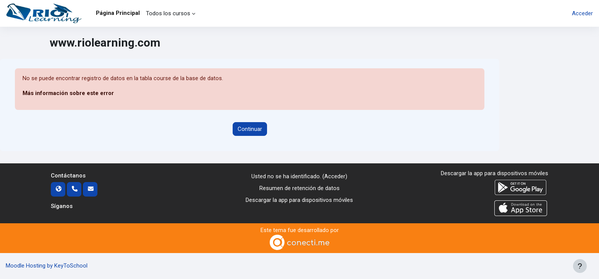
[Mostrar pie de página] (580, 266)
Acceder (582, 13)
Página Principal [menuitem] (118, 13)
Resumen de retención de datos (299, 188)
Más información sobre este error (68, 93)
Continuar (250, 129)
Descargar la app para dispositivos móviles (299, 200)
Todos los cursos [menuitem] (168, 13)
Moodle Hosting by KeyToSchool (46, 266)
